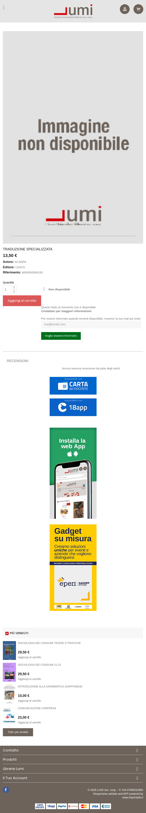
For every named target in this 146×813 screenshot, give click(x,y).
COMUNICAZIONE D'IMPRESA (37, 708)
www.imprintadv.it (132, 797)
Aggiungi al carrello (22, 300)
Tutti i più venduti (18, 732)
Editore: (8, 267)
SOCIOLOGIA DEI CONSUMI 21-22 (39, 664)
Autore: (8, 261)
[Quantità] (7, 289)
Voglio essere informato (61, 336)
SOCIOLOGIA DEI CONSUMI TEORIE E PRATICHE (49, 643)
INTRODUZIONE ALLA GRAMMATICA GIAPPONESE (50, 686)
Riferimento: (12, 272)
